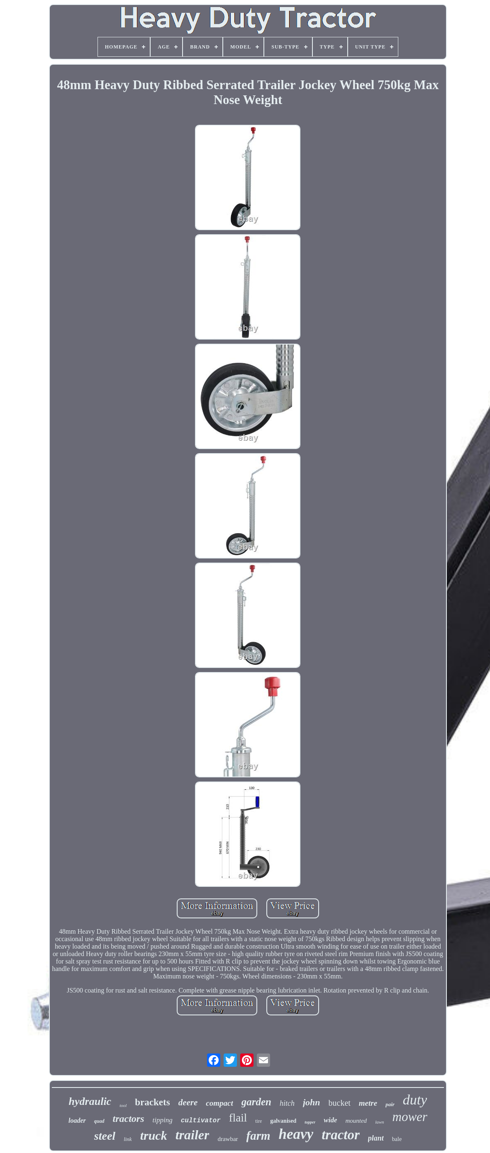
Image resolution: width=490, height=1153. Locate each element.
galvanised (283, 1121)
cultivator (201, 1120)
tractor (341, 1134)
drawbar (227, 1139)
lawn (379, 1121)
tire (258, 1121)
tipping (163, 1120)
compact (219, 1103)
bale (397, 1139)
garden (256, 1101)
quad (99, 1121)
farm (258, 1135)
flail (238, 1118)
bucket (340, 1102)
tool (123, 1105)
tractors (128, 1118)
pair (390, 1104)
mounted (356, 1120)
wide (330, 1120)
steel (104, 1135)
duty (415, 1099)
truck (153, 1135)
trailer (193, 1134)
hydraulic (90, 1101)
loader (77, 1120)
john (311, 1102)
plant (376, 1138)
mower (409, 1116)
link (128, 1139)
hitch (287, 1103)
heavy (296, 1134)
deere (188, 1102)
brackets (152, 1102)
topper (310, 1122)
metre (368, 1103)
